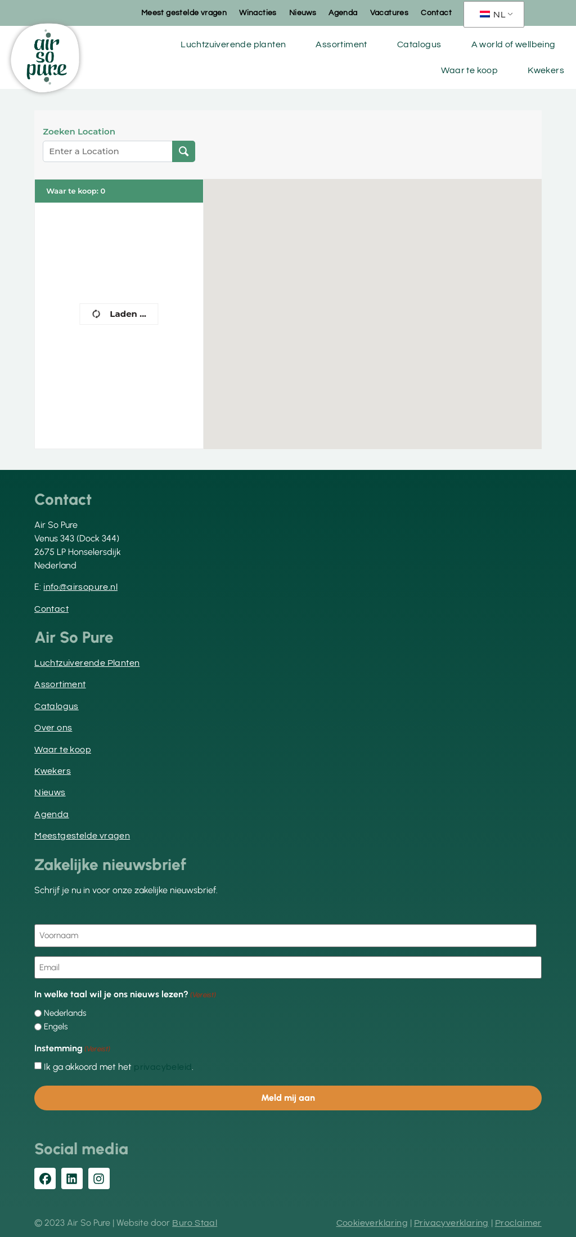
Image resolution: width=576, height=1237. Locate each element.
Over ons (53, 727)
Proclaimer (518, 1222)
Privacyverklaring (451, 1222)
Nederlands (65, 1013)
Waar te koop (469, 70)
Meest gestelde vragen (184, 13)
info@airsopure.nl (80, 586)
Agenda (342, 13)
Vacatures (389, 13)
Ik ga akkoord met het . (119, 1067)
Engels (56, 1027)
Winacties (258, 13)
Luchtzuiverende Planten (87, 662)
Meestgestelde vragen (82, 835)
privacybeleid (163, 1067)
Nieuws (302, 13)
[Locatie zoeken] (183, 151)
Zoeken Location (79, 131)
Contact (436, 13)
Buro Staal (194, 1222)
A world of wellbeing (513, 44)
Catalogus (419, 44)
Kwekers (546, 70)
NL (493, 14)
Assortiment (341, 44)
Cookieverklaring (372, 1222)
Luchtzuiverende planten (233, 44)
